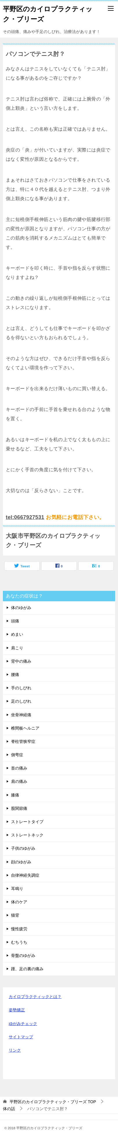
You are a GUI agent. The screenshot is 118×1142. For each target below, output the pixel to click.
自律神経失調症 (25, 875)
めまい (17, 634)
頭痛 (15, 621)
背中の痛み (21, 661)
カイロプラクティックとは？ (35, 996)
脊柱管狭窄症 (23, 741)
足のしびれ (21, 701)
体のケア (19, 902)
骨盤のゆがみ (23, 955)
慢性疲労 (19, 929)
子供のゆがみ (23, 848)
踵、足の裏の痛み (27, 968)
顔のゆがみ (21, 862)
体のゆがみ (21, 607)
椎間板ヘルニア (25, 728)
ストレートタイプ (27, 821)
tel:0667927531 (25, 517)
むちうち (19, 942)
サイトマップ (21, 1037)
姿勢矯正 (17, 1010)
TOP (53, 1101)
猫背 (15, 915)
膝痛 (15, 795)
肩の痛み (19, 781)
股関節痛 (19, 808)
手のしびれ (21, 688)
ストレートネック (27, 835)
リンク (15, 1050)
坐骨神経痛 (21, 714)
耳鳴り (17, 888)
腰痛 (15, 674)
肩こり (17, 648)
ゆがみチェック (23, 1023)
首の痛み (19, 768)
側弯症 (17, 754)
